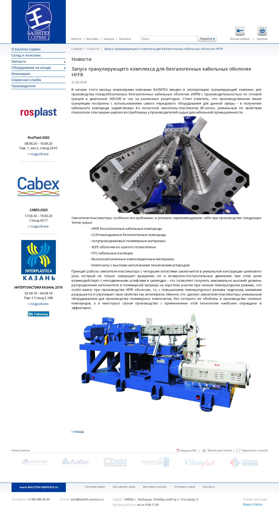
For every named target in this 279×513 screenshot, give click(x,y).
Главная (76, 49)
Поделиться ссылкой (254, 450)
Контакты (125, 38)
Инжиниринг (21, 74)
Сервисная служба (26, 80)
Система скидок (95, 486)
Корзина (262, 33)
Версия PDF (189, 450)
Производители (24, 86)
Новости (76, 38)
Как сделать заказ (124, 486)
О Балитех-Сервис (26, 49)
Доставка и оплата (155, 486)
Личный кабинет (240, 33)
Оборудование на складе (38, 68)
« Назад (77, 432)
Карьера (109, 38)
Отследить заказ (184, 486)
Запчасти (38, 61)
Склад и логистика (26, 55)
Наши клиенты (21, 450)
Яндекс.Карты (252, 504)
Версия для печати (220, 450)
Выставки (93, 38)
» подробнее (38, 154)
